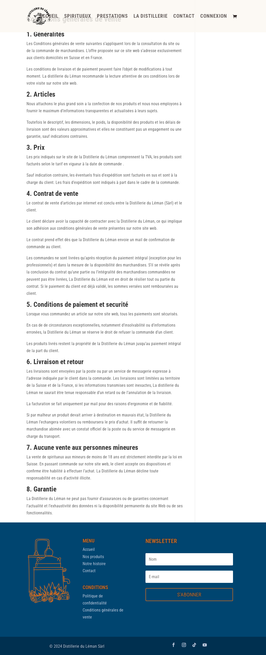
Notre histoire (94, 563)
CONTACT (184, 16)
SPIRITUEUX (77, 16)
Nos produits (93, 556)
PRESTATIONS (112, 16)
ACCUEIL (48, 16)
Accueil (89, 549)
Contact (89, 570)
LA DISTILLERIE (151, 16)
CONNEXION (213, 16)
